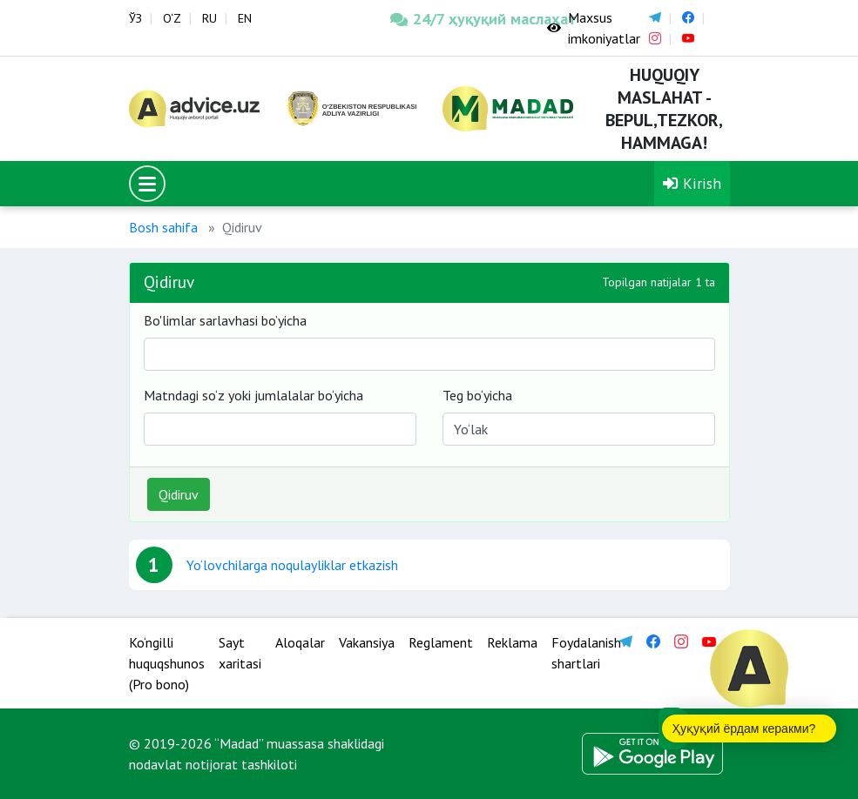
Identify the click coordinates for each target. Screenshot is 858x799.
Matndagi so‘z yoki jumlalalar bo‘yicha (253, 395)
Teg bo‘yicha (477, 395)
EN (245, 18)
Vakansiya (367, 642)
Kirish (692, 183)
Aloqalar (300, 642)
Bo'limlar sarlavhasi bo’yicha (225, 320)
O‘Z (172, 18)
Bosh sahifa (163, 227)
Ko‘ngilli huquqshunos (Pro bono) (167, 663)
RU (209, 18)
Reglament (441, 642)
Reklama (512, 642)
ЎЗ (135, 18)
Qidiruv (179, 494)
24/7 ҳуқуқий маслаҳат (455, 19)
